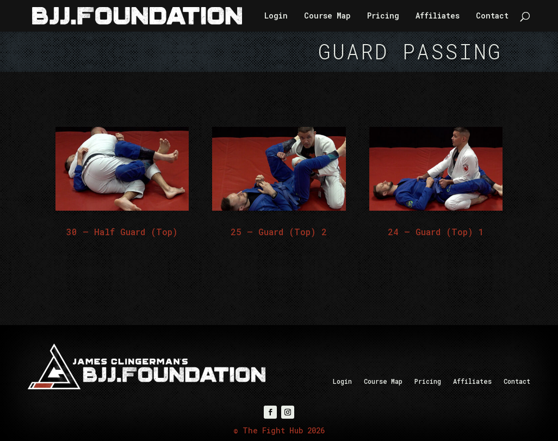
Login (276, 16)
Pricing (383, 16)
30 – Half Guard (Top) (122, 231)
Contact (492, 16)
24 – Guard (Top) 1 (436, 231)
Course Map (327, 16)
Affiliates (438, 16)
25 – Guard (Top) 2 (279, 231)
